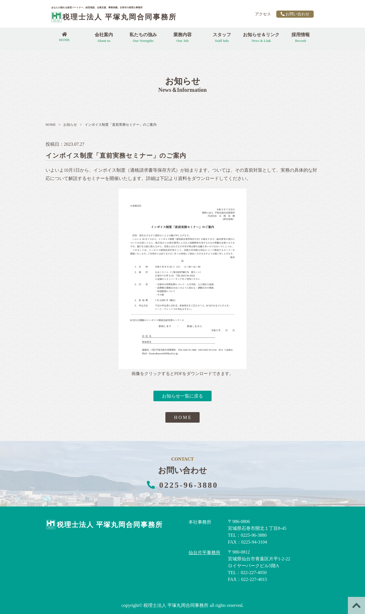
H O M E (182, 417)
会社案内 (104, 37)
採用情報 (300, 37)
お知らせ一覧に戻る (182, 396)
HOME (51, 125)
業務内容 (182, 37)
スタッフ (222, 37)
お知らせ (67, 125)
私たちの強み (143, 37)
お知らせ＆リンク (261, 37)
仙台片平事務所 (204, 552)
